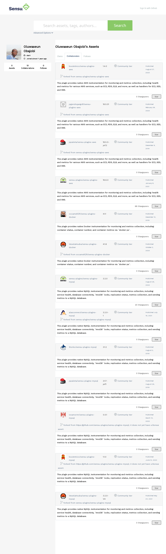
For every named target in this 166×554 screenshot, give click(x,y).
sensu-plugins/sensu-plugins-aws (92, 76)
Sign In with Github (148, 8)
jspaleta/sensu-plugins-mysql (83, 381)
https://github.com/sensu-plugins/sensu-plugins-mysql (102, 425)
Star (156, 96)
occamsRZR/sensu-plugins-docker (93, 254)
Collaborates (73, 56)
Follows (87, 56)
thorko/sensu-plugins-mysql (83, 347)
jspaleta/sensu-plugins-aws (82, 142)
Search (120, 25)
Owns (60, 56)
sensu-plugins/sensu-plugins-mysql (93, 319)
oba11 (27, 55)
